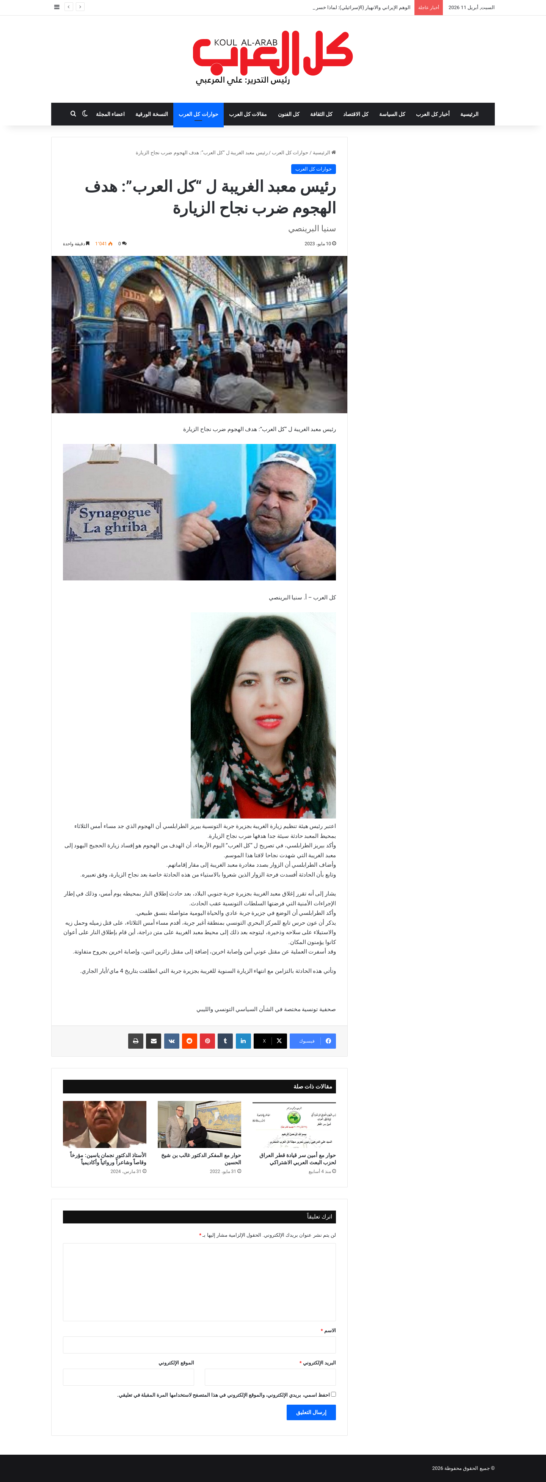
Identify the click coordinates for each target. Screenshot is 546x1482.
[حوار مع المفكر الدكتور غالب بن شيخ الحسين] (199, 1124)
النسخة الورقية (151, 114)
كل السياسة (392, 114)
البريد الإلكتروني (318, 1363)
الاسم (328, 1330)
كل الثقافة (321, 114)
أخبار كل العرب (433, 114)
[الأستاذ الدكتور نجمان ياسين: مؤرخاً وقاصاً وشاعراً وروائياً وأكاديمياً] (104, 1124)
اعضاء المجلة (110, 114)
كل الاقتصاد (355, 114)
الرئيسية (469, 114)
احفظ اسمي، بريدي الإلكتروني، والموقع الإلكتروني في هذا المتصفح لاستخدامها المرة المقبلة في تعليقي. (223, 1395)
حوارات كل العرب (198, 114)
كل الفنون (289, 114)
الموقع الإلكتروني (176, 1363)
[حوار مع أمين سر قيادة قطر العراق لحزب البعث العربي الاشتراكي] (294, 1124)
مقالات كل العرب (248, 114)
